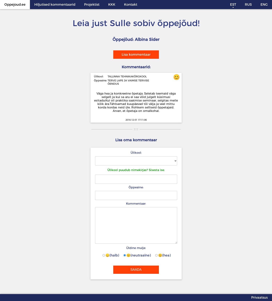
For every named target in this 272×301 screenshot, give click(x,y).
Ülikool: (136, 152)
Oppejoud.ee (15, 5)
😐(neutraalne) (137, 255)
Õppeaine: (136, 187)
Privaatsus (259, 298)
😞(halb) (111, 255)
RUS (248, 5)
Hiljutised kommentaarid (54, 5)
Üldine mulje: (136, 248)
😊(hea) (163, 255)
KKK (111, 5)
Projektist (91, 5)
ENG (264, 5)
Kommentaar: (136, 203)
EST (233, 5)
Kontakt (130, 5)
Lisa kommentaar (136, 55)
